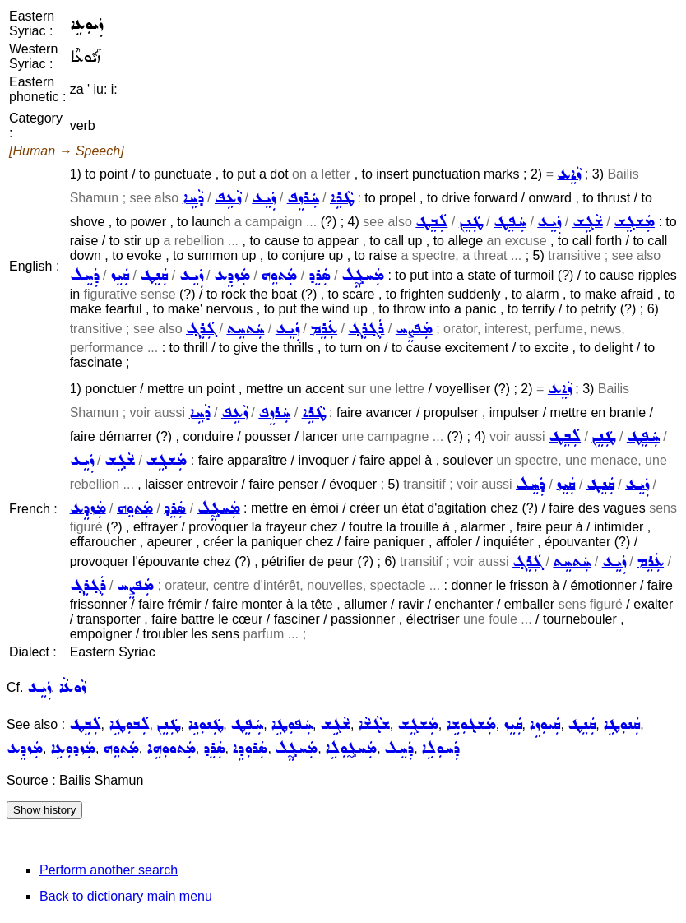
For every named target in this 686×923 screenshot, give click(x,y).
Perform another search (108, 870)
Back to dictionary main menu (125, 896)
